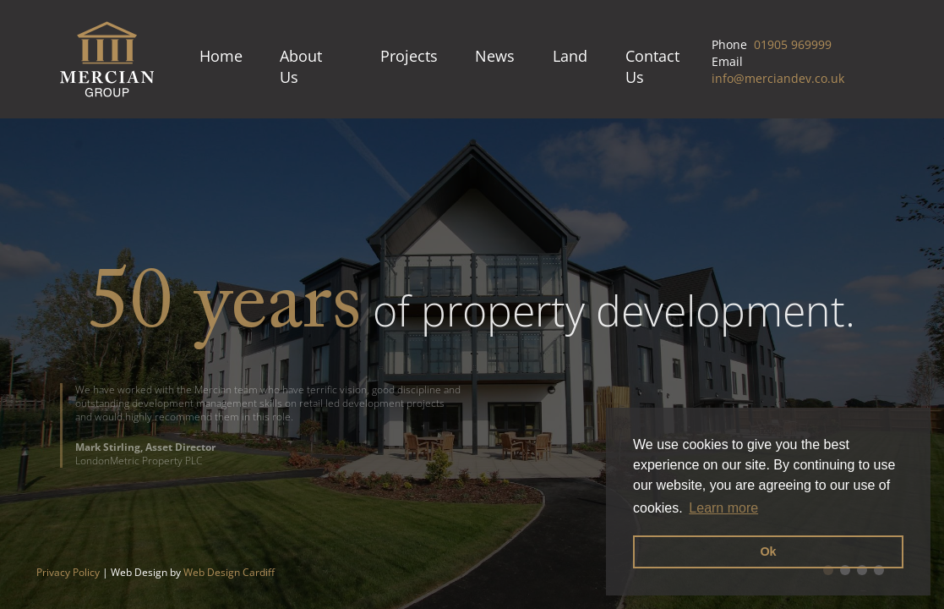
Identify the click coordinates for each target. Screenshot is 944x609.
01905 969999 (793, 44)
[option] (472, 363)
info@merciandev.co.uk (778, 78)
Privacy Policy (68, 572)
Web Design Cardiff (229, 572)
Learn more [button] (723, 508)
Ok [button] (768, 551)
